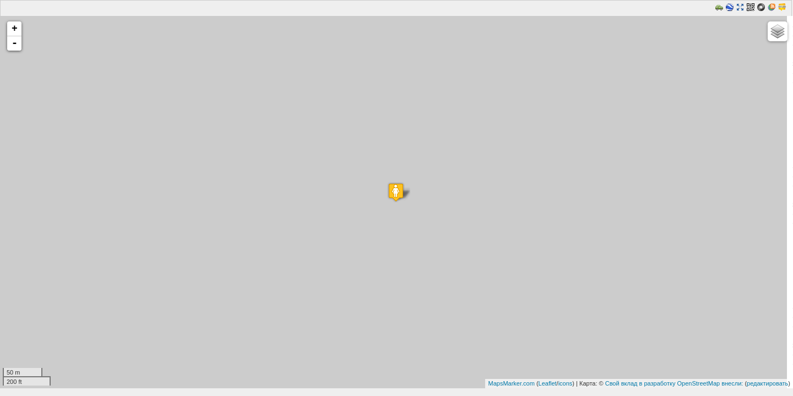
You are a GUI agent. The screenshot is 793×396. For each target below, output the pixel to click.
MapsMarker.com (511, 383)
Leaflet (548, 383)
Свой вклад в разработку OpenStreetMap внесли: (674, 383)
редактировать (767, 383)
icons (565, 383)
